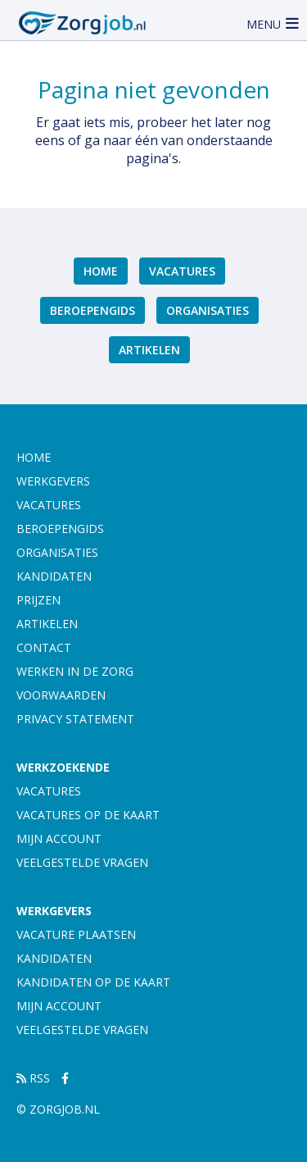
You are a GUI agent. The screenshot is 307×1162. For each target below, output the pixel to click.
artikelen (149, 350)
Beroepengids (92, 310)
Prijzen (38, 600)
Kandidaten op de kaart (93, 982)
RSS (33, 1078)
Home (101, 271)
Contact (43, 647)
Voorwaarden (61, 695)
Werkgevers (53, 481)
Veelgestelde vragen (82, 862)
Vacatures (182, 271)
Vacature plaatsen (76, 934)
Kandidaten (54, 576)
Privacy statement (75, 719)
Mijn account (59, 838)
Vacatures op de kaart (88, 815)
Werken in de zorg (74, 671)
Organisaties (207, 310)
